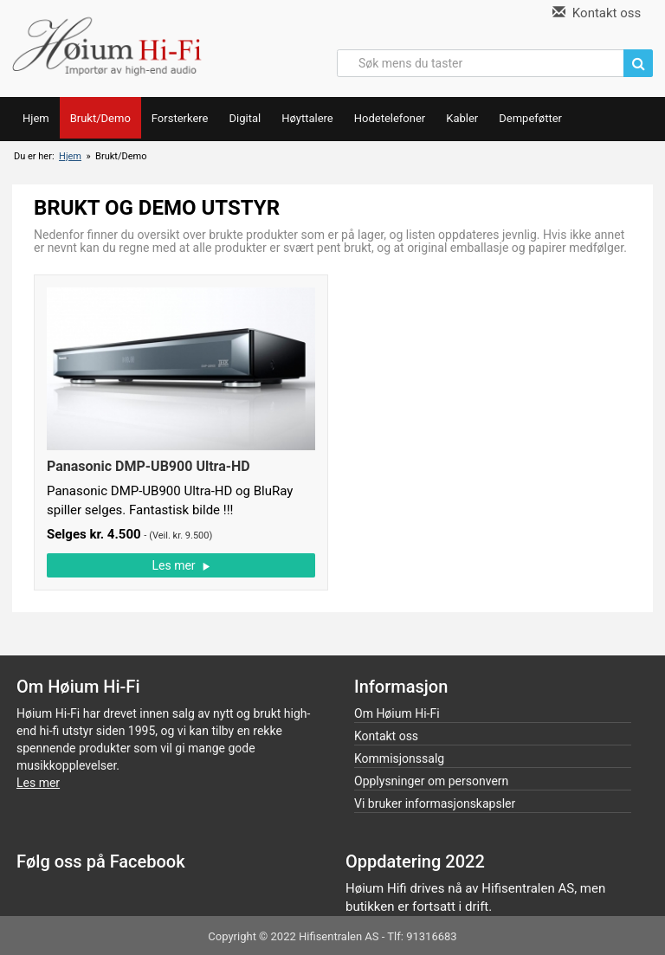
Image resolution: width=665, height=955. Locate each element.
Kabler (462, 118)
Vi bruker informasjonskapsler (434, 803)
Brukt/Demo (100, 118)
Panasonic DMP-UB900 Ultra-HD (148, 466)
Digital (245, 118)
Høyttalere (307, 118)
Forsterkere (180, 118)
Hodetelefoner (390, 118)
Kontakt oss (596, 13)
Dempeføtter (530, 118)
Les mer (181, 565)
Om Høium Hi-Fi (397, 713)
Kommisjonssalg (399, 758)
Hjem (36, 118)
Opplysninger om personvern (431, 781)
